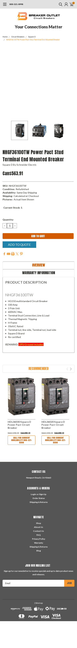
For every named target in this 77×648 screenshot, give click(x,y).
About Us (38, 527)
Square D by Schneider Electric (20, 164)
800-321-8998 (16, 4)
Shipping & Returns (39, 502)
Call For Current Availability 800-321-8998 (21, 440)
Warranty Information (38, 272)
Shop (38, 523)
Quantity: (8, 219)
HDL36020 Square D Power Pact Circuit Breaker (53, 424)
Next (71, 369)
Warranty (38, 543)
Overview (38, 265)
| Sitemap (38, 603)
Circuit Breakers (17, 37)
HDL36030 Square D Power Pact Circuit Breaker (19, 424)
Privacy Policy (38, 539)
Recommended (38, 368)
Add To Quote (19, 244)
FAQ (38, 535)
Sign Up (42, 494)
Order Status (38, 498)
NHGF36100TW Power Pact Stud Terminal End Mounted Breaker (33, 40)
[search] (59, 4)
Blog (38, 550)
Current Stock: (12, 207)
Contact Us (38, 531)
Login (33, 494)
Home (5, 37)
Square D (32, 37)
